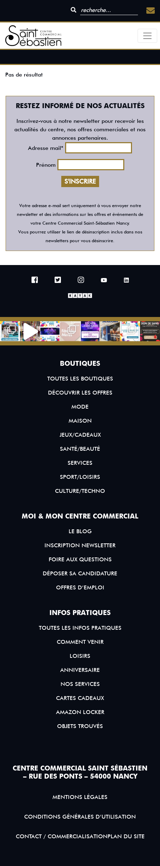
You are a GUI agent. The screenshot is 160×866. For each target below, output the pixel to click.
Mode (80, 406)
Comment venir (80, 642)
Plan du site (126, 836)
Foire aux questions (80, 559)
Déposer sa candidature (80, 573)
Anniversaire (80, 670)
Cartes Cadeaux (80, 698)
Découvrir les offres (80, 392)
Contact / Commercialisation (61, 836)
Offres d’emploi (80, 587)
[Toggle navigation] (147, 36)
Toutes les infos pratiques (80, 627)
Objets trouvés (80, 726)
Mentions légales (80, 797)
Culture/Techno (80, 491)
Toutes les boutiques (80, 378)
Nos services (80, 684)
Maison (80, 420)
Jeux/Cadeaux (80, 434)
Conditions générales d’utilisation (80, 816)
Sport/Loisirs (80, 477)
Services (80, 463)
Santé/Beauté (80, 448)
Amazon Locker (80, 712)
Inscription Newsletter (80, 545)
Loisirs (80, 656)
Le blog (80, 531)
